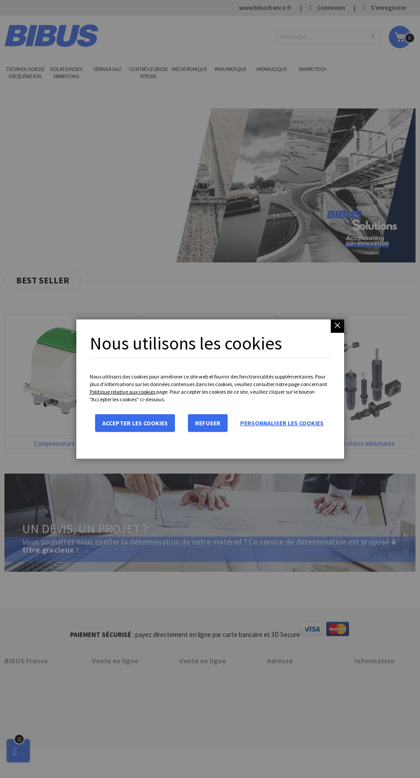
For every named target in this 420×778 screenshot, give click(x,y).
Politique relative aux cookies (122, 391)
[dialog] (210, 389)
